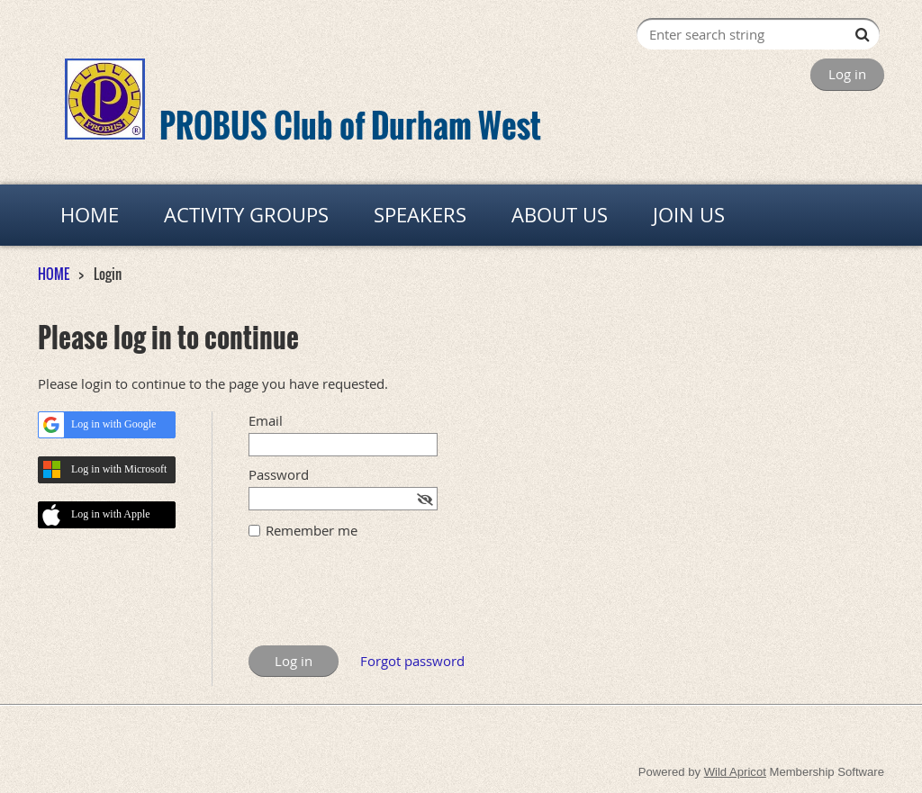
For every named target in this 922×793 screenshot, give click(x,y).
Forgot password (412, 661)
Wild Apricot (735, 772)
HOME (53, 274)
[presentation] (385, 601)
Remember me (311, 530)
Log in (847, 74)
